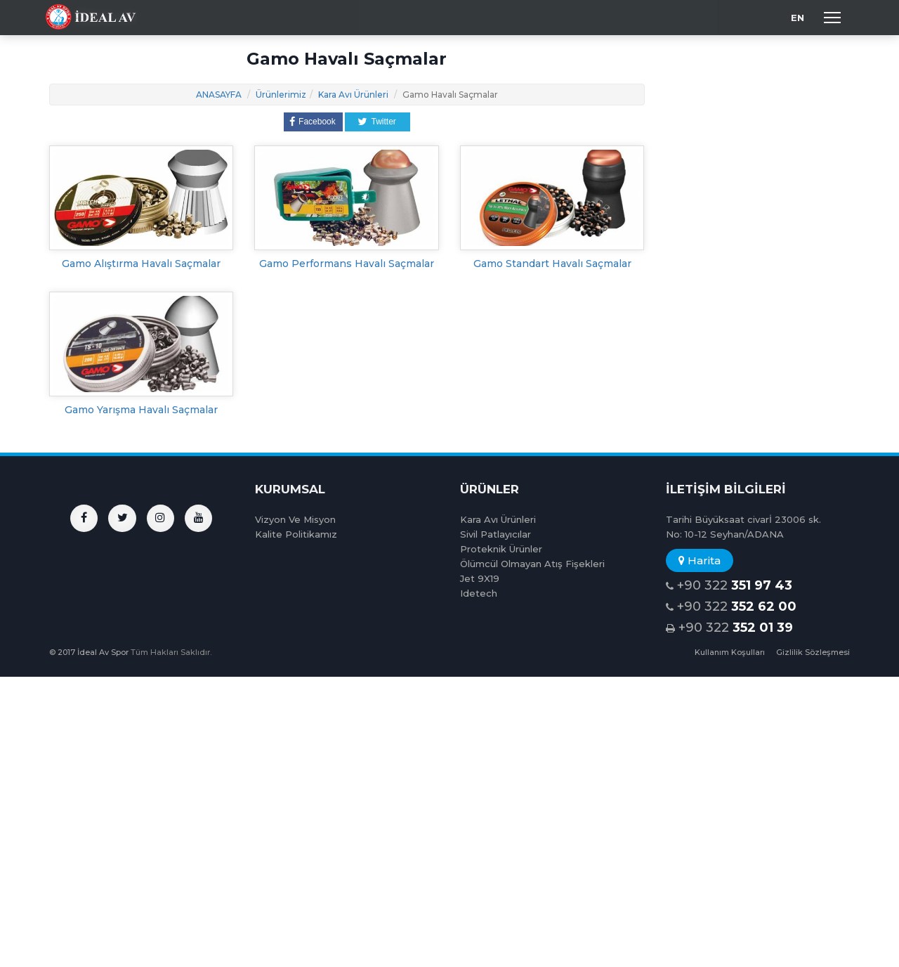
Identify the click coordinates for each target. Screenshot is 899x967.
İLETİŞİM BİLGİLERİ (726, 489)
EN (797, 17)
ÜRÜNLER (489, 489)
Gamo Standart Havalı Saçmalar (552, 263)
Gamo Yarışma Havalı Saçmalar (141, 409)
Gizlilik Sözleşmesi (813, 652)
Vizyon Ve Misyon (295, 519)
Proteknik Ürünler (501, 548)
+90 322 (729, 585)
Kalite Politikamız (296, 534)
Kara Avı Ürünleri (353, 94)
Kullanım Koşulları (730, 652)
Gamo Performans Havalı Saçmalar (346, 263)
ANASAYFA (219, 94)
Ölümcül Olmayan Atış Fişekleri (532, 563)
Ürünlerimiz (281, 94)
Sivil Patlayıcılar (495, 534)
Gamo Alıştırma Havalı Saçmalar (141, 263)
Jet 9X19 (479, 578)
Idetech (478, 593)
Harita (699, 560)
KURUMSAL (290, 489)
